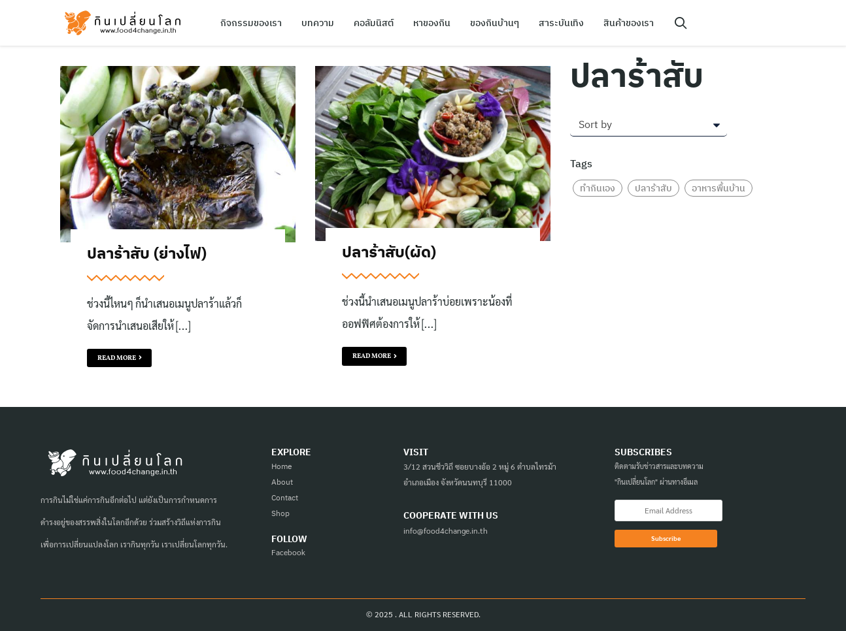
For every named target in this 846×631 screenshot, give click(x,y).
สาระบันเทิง (561, 23)
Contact (284, 497)
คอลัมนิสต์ (374, 23)
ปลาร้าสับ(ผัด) (389, 251)
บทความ (317, 23)
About (282, 482)
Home (281, 466)
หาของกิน (431, 23)
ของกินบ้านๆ (494, 23)
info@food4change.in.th (445, 530)
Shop (280, 513)
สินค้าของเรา (628, 23)
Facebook (288, 552)
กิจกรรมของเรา (251, 23)
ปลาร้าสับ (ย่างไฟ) (147, 252)
